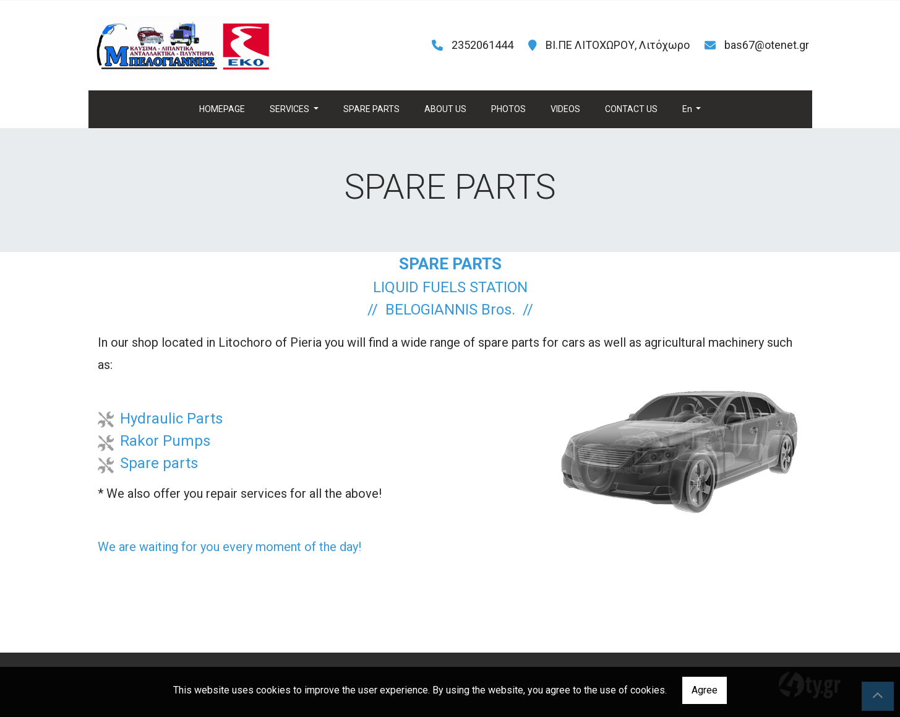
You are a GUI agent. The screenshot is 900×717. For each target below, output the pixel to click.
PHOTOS (508, 109)
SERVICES (290, 109)
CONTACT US (631, 109)
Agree (705, 690)
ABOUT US (445, 109)
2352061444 (482, 44)
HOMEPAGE (222, 109)
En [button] (688, 109)
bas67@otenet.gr (766, 44)
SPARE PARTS (371, 109)
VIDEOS (565, 109)
